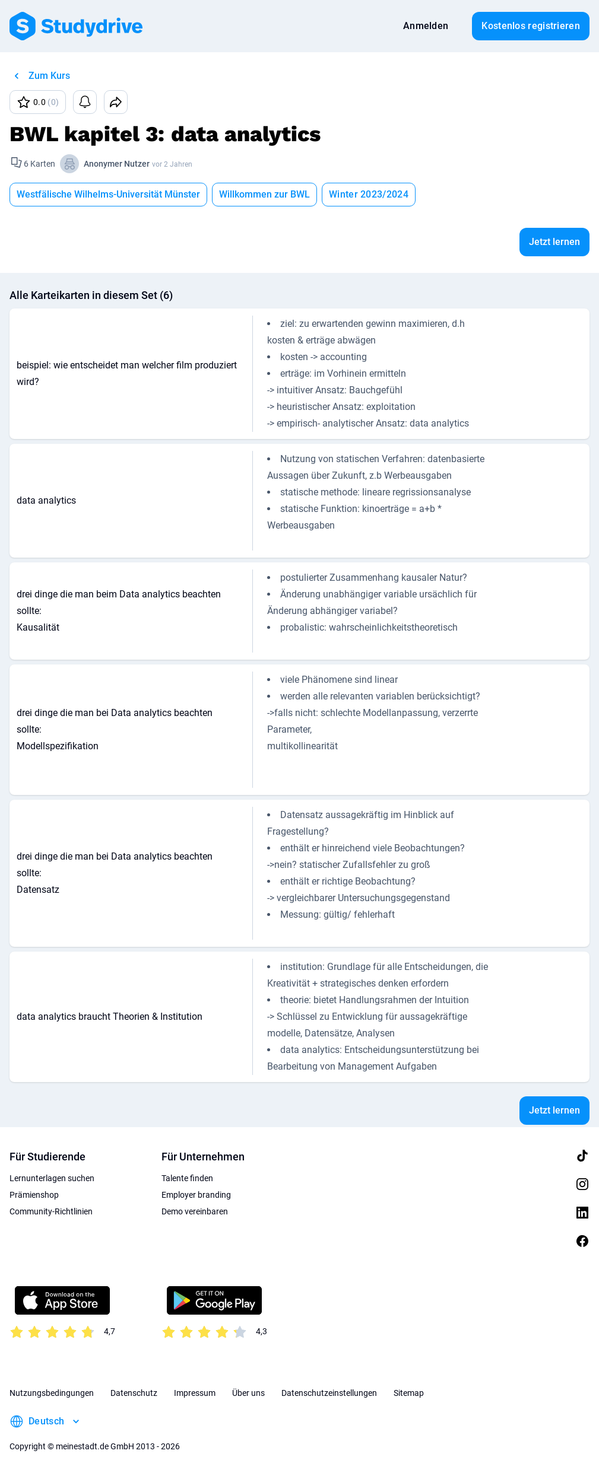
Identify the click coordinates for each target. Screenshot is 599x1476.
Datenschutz (133, 1393)
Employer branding (196, 1195)
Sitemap (409, 1393)
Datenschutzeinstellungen (329, 1393)
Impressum (194, 1393)
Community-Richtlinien (51, 1211)
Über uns (248, 1393)
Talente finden (187, 1178)
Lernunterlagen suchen (51, 1178)
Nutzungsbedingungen (51, 1393)
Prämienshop (34, 1195)
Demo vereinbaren (194, 1211)
